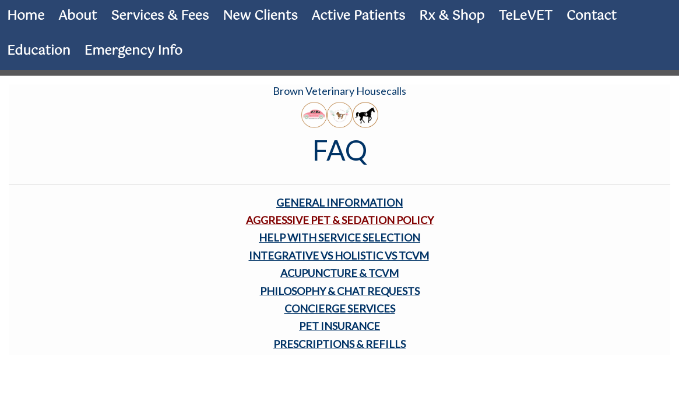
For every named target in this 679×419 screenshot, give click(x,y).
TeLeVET (525, 16)
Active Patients (358, 16)
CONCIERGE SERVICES (339, 308)
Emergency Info (133, 51)
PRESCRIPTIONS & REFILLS (339, 344)
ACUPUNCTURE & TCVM (339, 273)
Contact (592, 16)
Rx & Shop (451, 16)
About (77, 16)
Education (39, 51)
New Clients (260, 16)
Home (25, 16)
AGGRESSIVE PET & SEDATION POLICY (340, 220)
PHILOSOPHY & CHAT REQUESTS (340, 291)
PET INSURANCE (339, 325)
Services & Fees (160, 16)
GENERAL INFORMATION (339, 202)
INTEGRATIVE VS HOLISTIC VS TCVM (339, 255)
